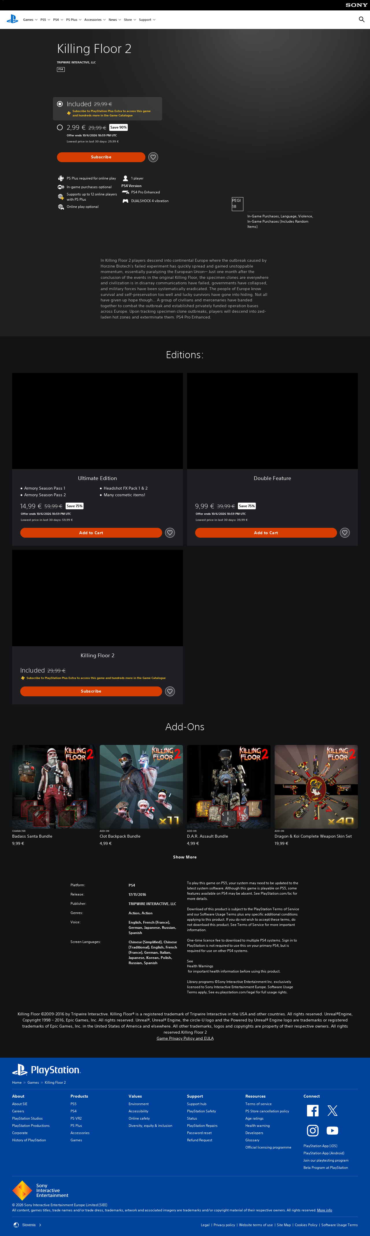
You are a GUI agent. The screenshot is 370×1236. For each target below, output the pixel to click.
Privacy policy (224, 1224)
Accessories (92, 20)
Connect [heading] (312, 1096)
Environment (139, 1103)
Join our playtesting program (326, 1160)
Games (28, 20)
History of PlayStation (29, 1140)
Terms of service (258, 1103)
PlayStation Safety (201, 1111)
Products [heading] (79, 1096)
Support (145, 20)
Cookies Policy (306, 1224)
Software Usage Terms (339, 1224)
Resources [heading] (255, 1096)
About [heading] (18, 1096)
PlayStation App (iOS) (320, 1145)
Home (17, 1082)
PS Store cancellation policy (267, 1111)
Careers (18, 1111)
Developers (254, 1132)
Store (128, 20)
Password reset (199, 1132)
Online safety (139, 1118)
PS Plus (71, 20)
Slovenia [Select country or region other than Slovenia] (27, 1225)
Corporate (20, 1132)
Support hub (196, 1103)
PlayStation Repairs (202, 1125)
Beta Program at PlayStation (326, 1167)
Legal (205, 1224)
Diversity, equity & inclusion (150, 1125)
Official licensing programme (268, 1147)
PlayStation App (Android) (324, 1153)
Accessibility (138, 1111)
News (113, 20)
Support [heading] (195, 1096)
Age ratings (254, 1118)
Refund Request (199, 1140)
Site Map (284, 1224)
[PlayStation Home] (12, 20)
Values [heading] (135, 1096)
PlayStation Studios (27, 1118)
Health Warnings (200, 966)
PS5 (43, 20)
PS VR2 (76, 1118)
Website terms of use (256, 1224)
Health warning (257, 1125)
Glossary (252, 1140)
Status (192, 1118)
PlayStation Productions (31, 1125)
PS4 (56, 20)
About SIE (19, 1103)
